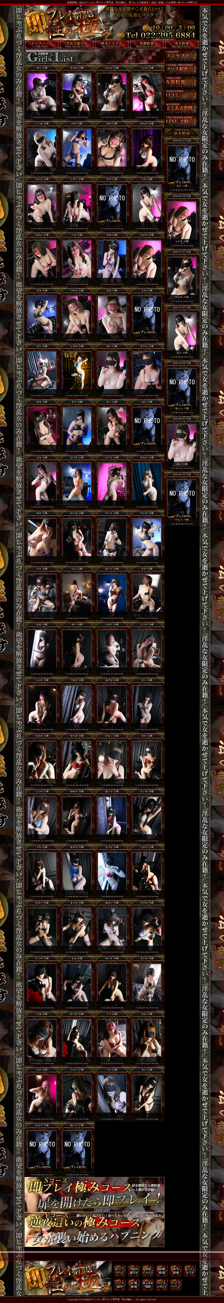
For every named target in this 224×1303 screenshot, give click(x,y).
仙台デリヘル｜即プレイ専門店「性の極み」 (110, 1299)
